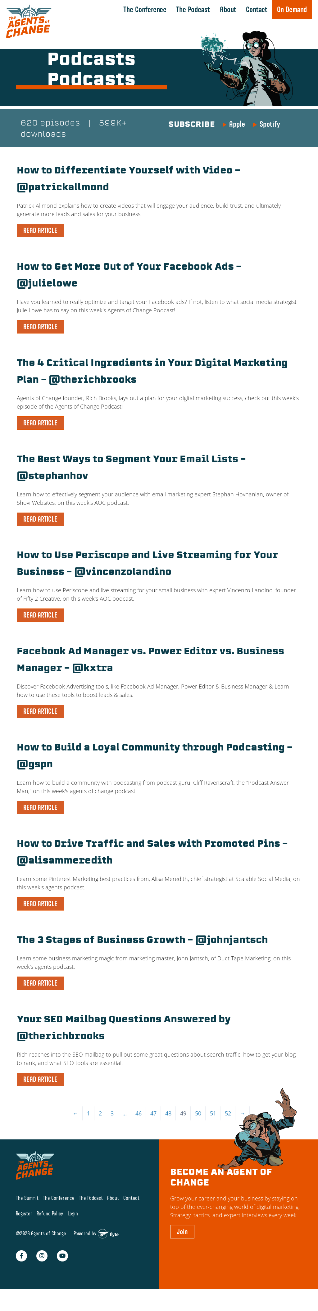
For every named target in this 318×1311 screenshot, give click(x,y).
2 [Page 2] (100, 1131)
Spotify (270, 125)
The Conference (144, 9)
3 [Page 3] (112, 1131)
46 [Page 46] (138, 1131)
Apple (237, 125)
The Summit (27, 1215)
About (228, 9)
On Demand (292, 9)
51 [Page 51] (213, 1131)
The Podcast (193, 9)
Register (24, 1231)
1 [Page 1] (88, 1131)
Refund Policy (50, 1231)
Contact (256, 9)
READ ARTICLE (40, 231)
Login (73, 1231)
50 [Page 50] (198, 1131)
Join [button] (182, 1249)
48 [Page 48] (168, 1131)
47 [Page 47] (153, 1131)
